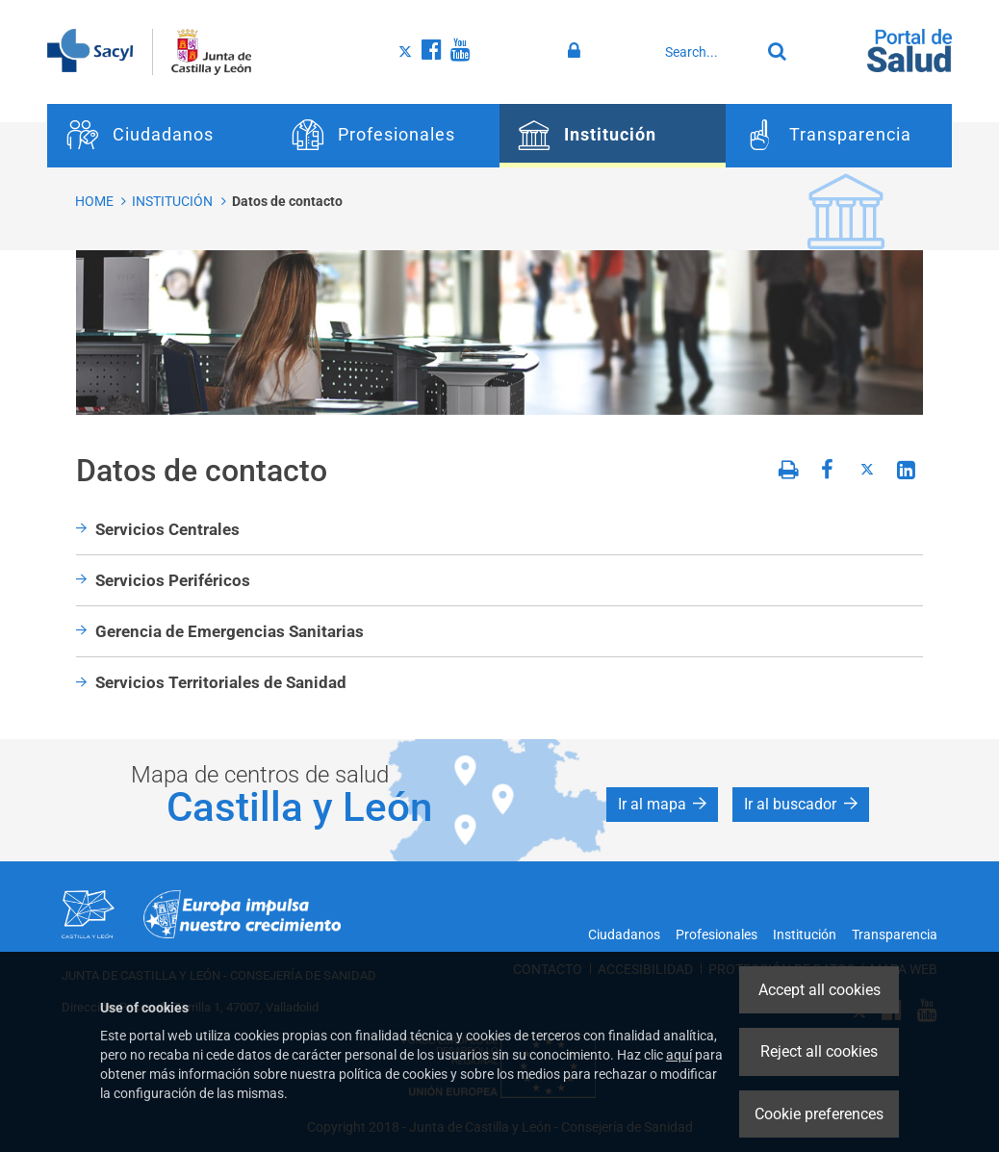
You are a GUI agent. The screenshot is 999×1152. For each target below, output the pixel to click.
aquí (679, 1054)
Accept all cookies (819, 990)
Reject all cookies (819, 1051)
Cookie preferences (819, 1114)
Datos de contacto (287, 201)
